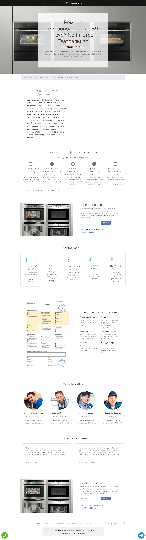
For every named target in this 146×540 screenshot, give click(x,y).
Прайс (89, 3)
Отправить (105, 223)
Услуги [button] (46, 3)
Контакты (98, 3)
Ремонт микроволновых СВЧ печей (52, 77)
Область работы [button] (85, 523)
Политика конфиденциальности (65, 523)
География (57, 3)
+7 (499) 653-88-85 (73, 47)
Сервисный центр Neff (30, 77)
